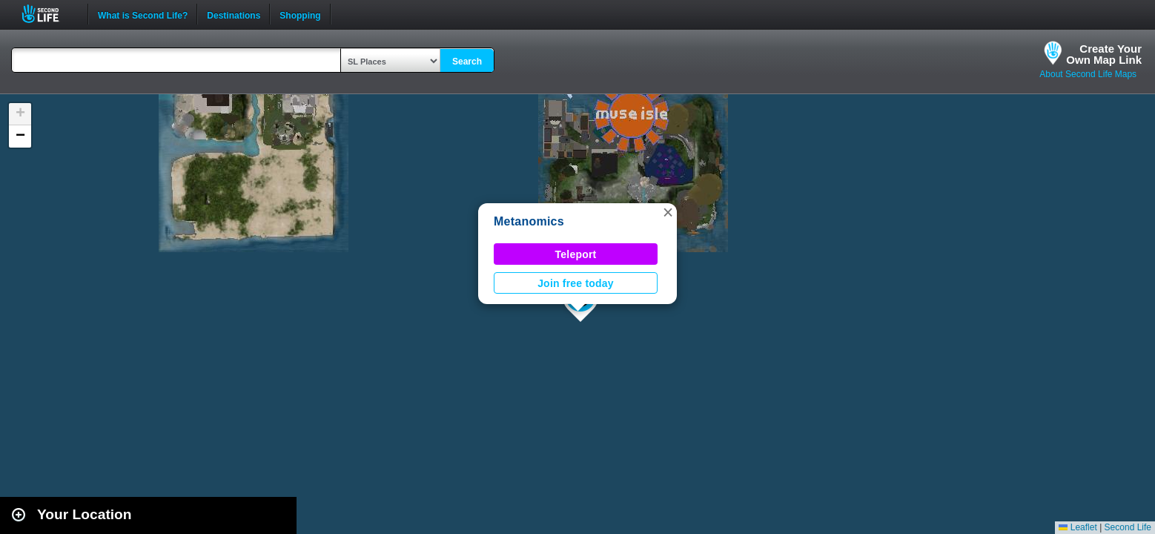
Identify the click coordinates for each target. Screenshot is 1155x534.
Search (467, 61)
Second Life (48, 14)
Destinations (233, 14)
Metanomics (529, 221)
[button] (668, 212)
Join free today (575, 283)
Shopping (299, 14)
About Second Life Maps (1087, 74)
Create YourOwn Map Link (1104, 54)
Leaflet (1077, 527)
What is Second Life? (143, 14)
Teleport (576, 254)
